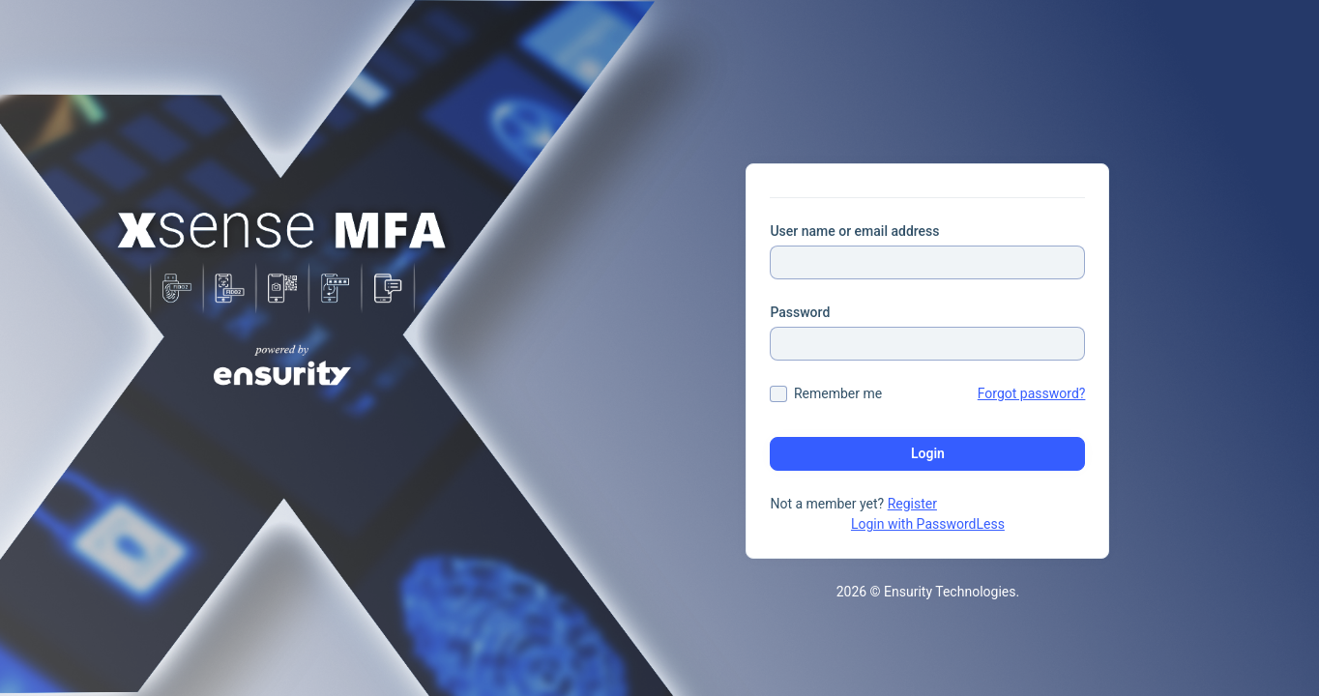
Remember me (838, 393)
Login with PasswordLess (928, 524)
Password (800, 312)
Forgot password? (1032, 393)
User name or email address (854, 231)
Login (928, 453)
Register (912, 503)
